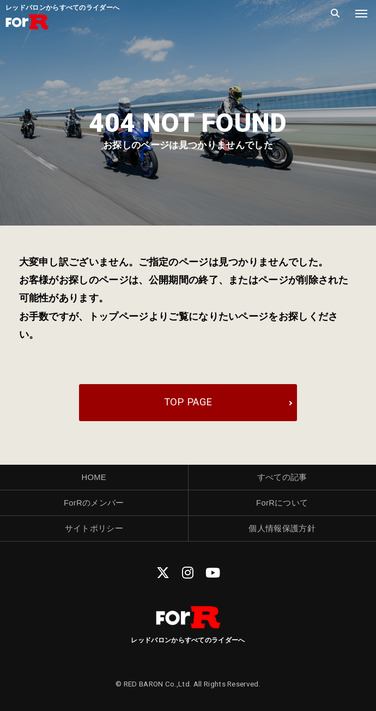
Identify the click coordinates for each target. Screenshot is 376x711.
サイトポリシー (94, 528)
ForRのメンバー (94, 503)
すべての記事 (282, 477)
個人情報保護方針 (282, 528)
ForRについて (282, 503)
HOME (93, 477)
